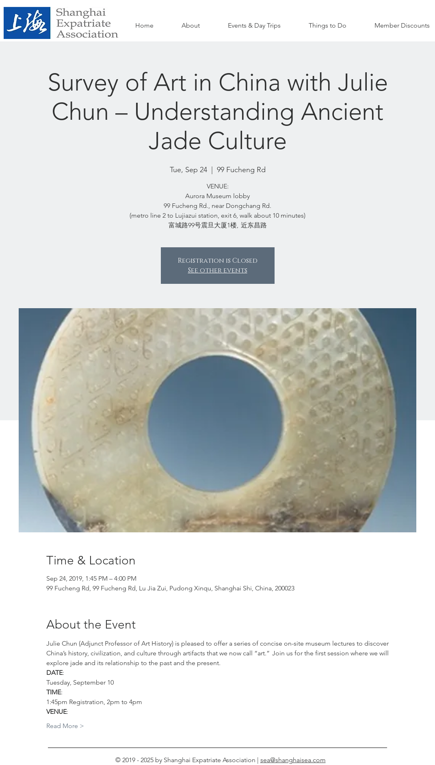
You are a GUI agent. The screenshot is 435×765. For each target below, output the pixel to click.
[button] (328, 25)
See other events (217, 270)
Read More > (65, 726)
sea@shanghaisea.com (293, 760)
